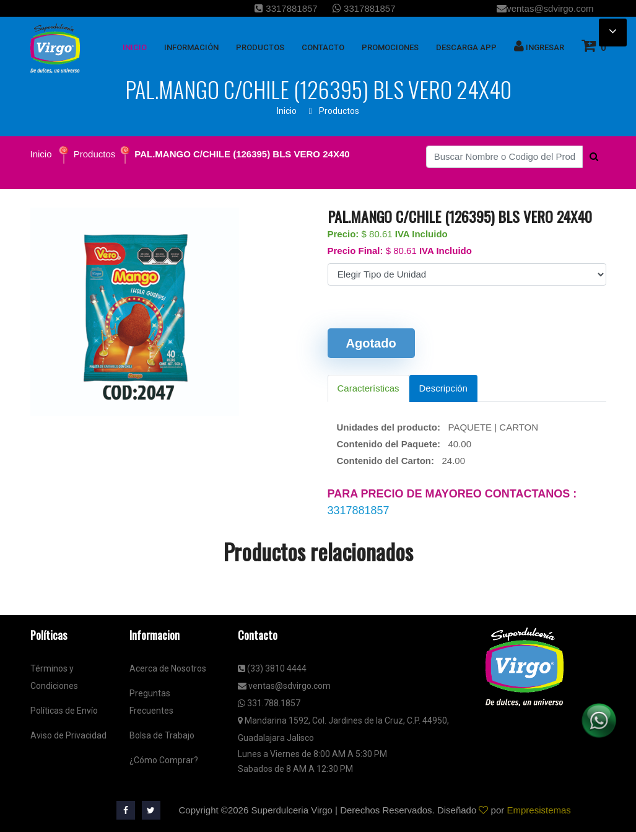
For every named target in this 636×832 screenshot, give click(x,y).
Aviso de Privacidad (68, 735)
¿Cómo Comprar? (163, 760)
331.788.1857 (269, 703)
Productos (339, 111)
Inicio (287, 111)
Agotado (371, 343)
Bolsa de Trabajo (161, 735)
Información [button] (191, 47)
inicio (135, 47)
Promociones (390, 47)
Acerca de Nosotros (167, 668)
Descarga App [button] (466, 47)
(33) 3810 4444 (272, 668)
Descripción (443, 388)
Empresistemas (538, 810)
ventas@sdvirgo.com (545, 8)
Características (368, 388)
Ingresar (539, 46)
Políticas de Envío (64, 711)
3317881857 (286, 8)
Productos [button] (260, 47)
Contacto (323, 47)
